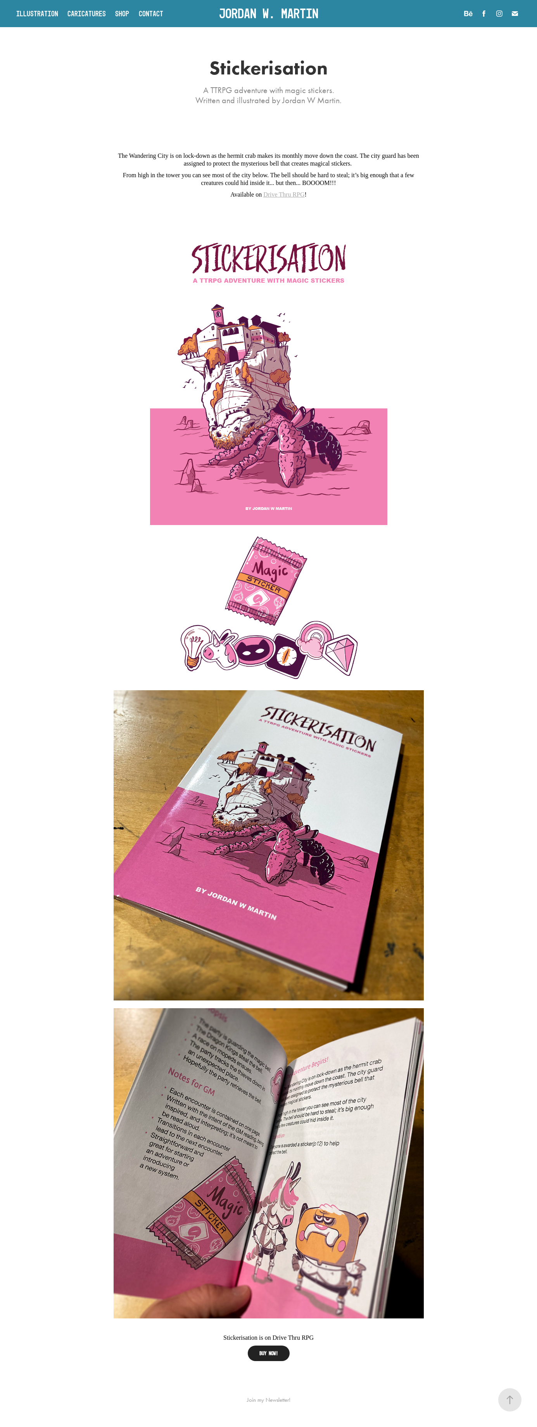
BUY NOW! (268, 1353)
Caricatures (86, 13)
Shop (122, 13)
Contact (151, 13)
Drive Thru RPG (283, 194)
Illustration (37, 13)
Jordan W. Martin (268, 13)
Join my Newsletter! (268, 1399)
